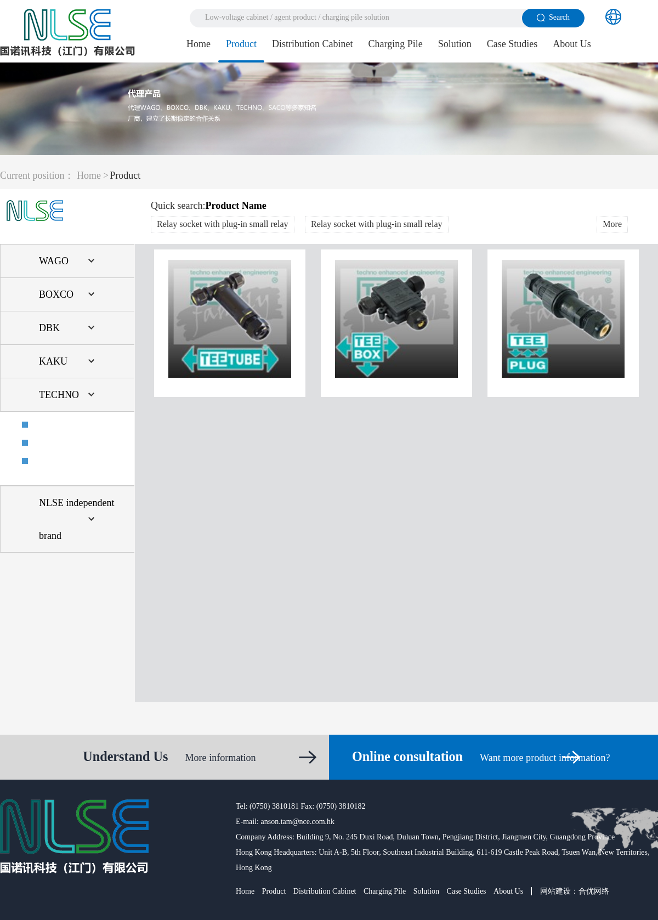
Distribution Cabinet (312, 43)
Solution (455, 43)
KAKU (53, 361)
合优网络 (593, 891)
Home (198, 43)
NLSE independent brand (76, 519)
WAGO (54, 260)
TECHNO (59, 394)
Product (241, 43)
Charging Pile (395, 43)
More (612, 224)
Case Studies (512, 43)
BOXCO (56, 294)
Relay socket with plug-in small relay (222, 224)
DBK (49, 327)
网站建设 (555, 891)
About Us (572, 43)
